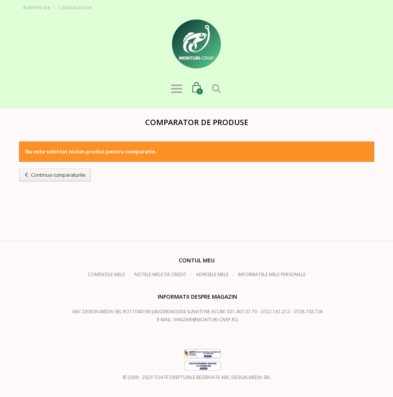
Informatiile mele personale (272, 274)
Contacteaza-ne (75, 7)
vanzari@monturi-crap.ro (205, 319)
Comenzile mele (106, 274)
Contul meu (197, 260)
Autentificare (36, 7)
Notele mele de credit (160, 274)
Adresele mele (212, 274)
